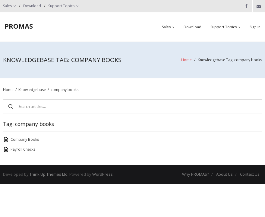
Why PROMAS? (195, 174)
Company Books (25, 139)
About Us (224, 174)
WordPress (102, 174)
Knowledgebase (32, 89)
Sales (7, 5)
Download (32, 5)
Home (186, 59)
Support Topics (61, 5)
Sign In (255, 27)
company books (64, 89)
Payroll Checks (23, 149)
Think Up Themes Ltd (49, 174)
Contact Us (250, 174)
